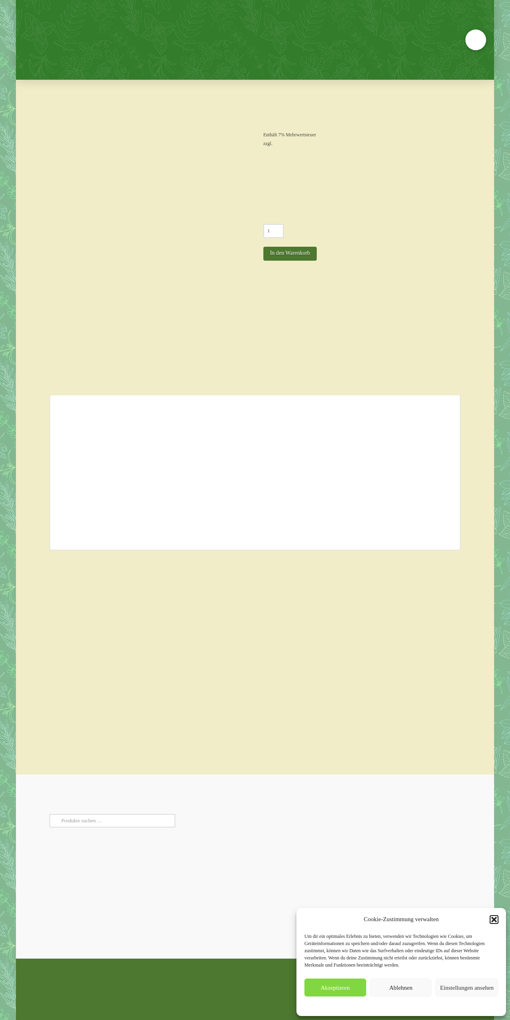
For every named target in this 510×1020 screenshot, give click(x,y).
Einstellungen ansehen (467, 988)
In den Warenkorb (290, 253)
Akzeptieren (335, 988)
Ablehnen (400, 988)
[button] (494, 920)
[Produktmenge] (273, 231)
